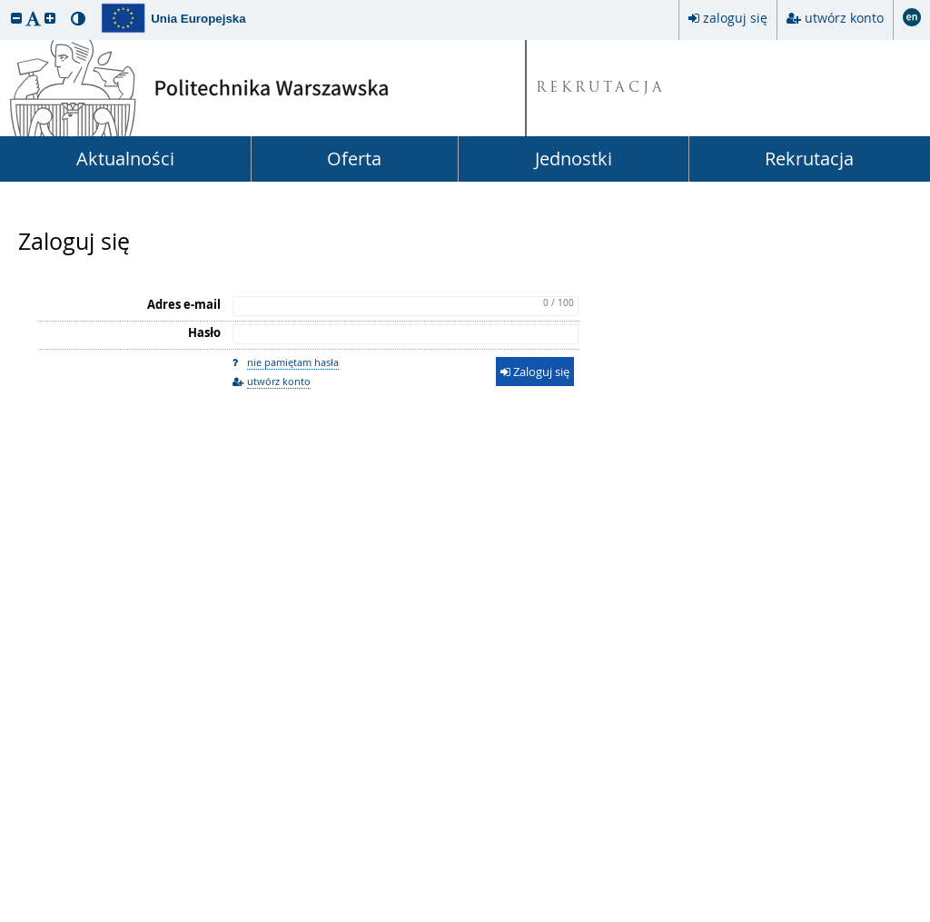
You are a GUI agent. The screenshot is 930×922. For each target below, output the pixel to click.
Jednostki (573, 158)
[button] (16, 17)
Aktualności (125, 158)
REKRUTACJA (601, 88)
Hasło (204, 332)
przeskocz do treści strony (4, 4)
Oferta (354, 158)
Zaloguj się (74, 241)
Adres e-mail (184, 304)
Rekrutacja (809, 158)
